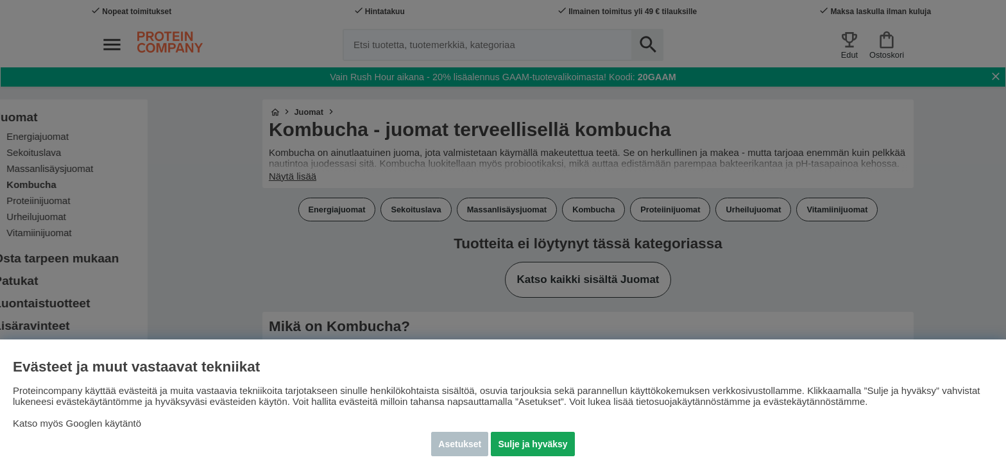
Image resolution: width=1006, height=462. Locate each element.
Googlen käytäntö (104, 423)
